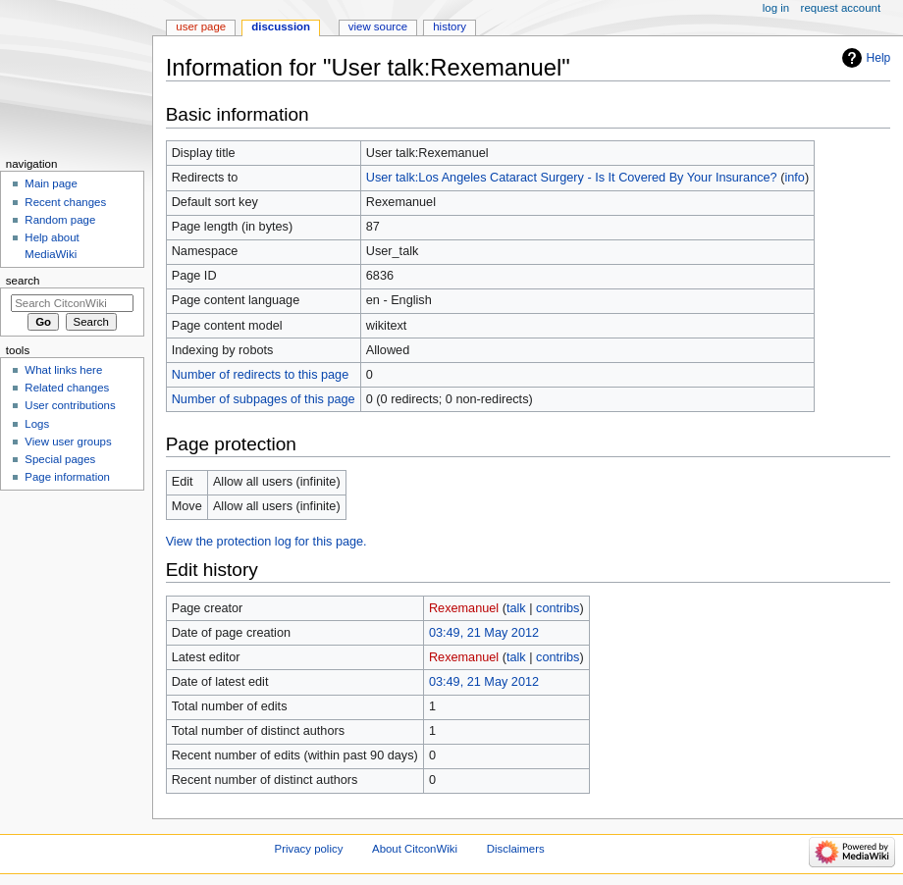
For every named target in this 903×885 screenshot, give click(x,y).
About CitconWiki (414, 849)
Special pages (60, 459)
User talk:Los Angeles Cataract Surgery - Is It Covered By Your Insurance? (571, 177)
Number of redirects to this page (260, 375)
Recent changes (65, 202)
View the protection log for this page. (266, 541)
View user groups (68, 441)
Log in (776, 8)
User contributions (70, 405)
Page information (67, 477)
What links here (63, 370)
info (794, 177)
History (449, 26)
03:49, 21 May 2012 (484, 633)
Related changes (67, 387)
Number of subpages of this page (263, 399)
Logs (37, 424)
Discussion (280, 26)
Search (23, 280)
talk (516, 608)
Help (879, 58)
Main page (51, 183)
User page (201, 26)
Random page (60, 220)
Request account (841, 8)
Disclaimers (516, 849)
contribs (557, 608)
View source (377, 26)
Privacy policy (309, 849)
